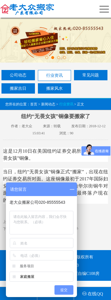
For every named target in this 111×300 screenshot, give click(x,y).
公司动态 (18, 75)
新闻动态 (48, 104)
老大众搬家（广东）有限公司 (26, 9)
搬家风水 (54, 88)
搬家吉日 (18, 88)
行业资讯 (54, 75)
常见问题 (90, 75)
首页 (33, 104)
